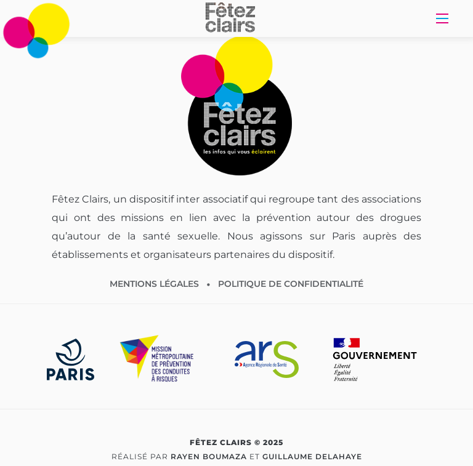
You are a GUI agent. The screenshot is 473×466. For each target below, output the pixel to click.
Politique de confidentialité (290, 283)
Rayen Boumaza (209, 456)
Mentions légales (154, 283)
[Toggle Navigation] (442, 18)
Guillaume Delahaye (312, 456)
